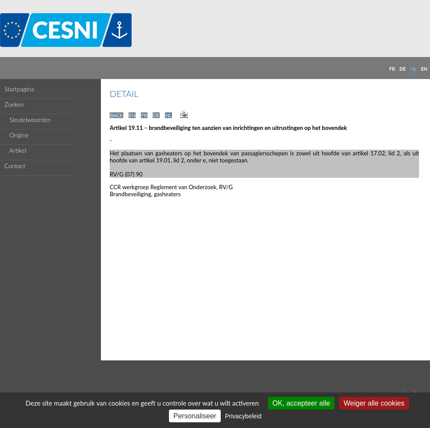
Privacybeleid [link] (243, 416)
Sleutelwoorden (27, 119)
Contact (14, 165)
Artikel (15, 150)
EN (424, 69)
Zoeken (14, 104)
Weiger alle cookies (374, 403)
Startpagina (19, 89)
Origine (16, 135)
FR (392, 69)
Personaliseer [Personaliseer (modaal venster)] (194, 416)
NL (413, 69)
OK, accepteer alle (301, 403)
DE (402, 69)
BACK (116, 115)
